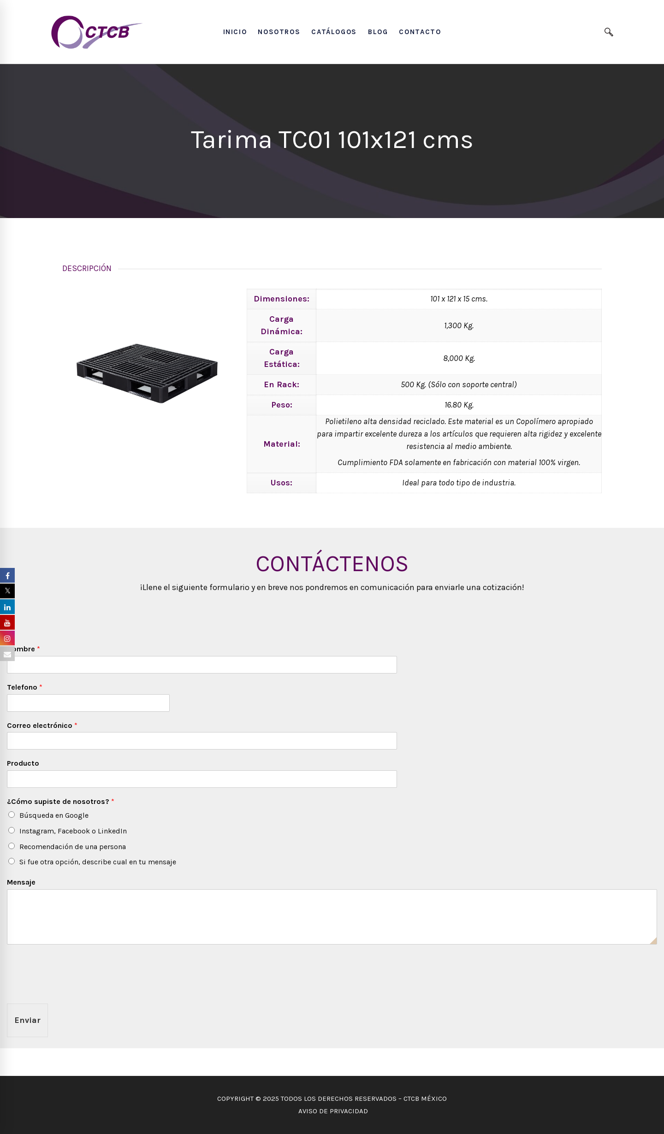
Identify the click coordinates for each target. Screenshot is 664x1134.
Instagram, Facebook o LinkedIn (73, 831)
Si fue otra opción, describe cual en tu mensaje (97, 861)
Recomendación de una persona (72, 846)
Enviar (27, 1020)
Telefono (24, 687)
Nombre (23, 648)
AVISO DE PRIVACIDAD (332, 1111)
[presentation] (77, 988)
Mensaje (21, 882)
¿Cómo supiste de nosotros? (60, 801)
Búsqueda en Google (54, 815)
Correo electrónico (42, 725)
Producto (23, 763)
